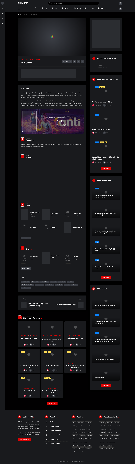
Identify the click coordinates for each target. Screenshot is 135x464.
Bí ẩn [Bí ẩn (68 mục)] (74, 422)
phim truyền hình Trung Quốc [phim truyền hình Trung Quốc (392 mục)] (106, 448)
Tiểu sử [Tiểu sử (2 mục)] (89, 445)
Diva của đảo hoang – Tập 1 (66, 305)
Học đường (70, 363)
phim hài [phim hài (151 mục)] (117, 438)
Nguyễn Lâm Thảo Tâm (27, 284)
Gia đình (32, 59)
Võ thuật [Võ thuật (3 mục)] (75, 451)
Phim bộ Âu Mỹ (54, 439)
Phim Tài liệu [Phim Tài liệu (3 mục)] (88, 438)
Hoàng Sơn (62, 281)
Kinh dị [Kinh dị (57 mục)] (89, 432)
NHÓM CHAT (24, 439)
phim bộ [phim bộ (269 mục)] (109, 445)
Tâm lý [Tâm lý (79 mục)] (74, 448)
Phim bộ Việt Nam (55, 443)
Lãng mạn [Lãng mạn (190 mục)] (89, 435)
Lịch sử (29, 335)
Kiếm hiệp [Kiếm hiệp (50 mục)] (82, 435)
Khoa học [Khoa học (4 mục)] (83, 432)
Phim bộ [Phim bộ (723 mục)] (80, 438)
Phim (27, 14)
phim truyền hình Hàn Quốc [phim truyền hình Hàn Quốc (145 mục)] (106, 438)
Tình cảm (36, 363)
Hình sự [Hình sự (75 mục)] (89, 429)
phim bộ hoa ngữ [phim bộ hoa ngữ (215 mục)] (111, 442)
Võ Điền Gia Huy (25, 288)
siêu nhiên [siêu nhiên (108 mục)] (102, 432)
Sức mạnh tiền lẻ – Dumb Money (105, 305)
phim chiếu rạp (39, 284)
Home (20, 14)
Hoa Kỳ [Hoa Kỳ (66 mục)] (109, 425)
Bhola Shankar (99, 377)
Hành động (26, 388)
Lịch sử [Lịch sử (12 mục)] (74, 438)
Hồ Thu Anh (27, 95)
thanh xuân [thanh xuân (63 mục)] (109, 422)
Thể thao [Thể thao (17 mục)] (83, 445)
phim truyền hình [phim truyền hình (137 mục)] (115, 435)
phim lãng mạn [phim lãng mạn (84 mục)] (103, 429)
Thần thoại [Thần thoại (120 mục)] (75, 445)
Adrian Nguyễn (25, 281)
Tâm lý (81, 363)
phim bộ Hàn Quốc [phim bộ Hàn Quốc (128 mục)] (104, 435)
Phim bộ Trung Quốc (55, 430)
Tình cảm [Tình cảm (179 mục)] (81, 448)
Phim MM (23, 3)
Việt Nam (75, 284)
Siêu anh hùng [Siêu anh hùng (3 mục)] (83, 442)
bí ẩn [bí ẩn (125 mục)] (116, 432)
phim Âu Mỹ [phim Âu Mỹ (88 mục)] (112, 429)
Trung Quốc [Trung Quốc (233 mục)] (102, 445)
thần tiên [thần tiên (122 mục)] (109, 432)
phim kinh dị (59, 284)
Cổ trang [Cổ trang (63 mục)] (117, 422)
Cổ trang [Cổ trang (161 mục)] (75, 425)
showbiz (67, 284)
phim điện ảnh (49, 284)
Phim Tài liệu (29, 363)
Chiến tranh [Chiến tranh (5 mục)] (80, 422)
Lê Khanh (41, 95)
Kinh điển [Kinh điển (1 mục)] (75, 435)
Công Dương (44, 281)
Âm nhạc (22, 363)
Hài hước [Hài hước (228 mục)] (75, 429)
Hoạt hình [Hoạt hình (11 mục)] (88, 425)
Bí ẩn (44, 335)
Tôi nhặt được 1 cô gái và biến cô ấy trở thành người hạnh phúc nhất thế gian (105, 233)
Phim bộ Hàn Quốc (55, 435)
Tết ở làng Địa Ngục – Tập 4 (75, 338)
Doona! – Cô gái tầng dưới (101, 129)
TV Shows (52, 422)
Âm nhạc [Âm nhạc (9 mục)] (82, 451)
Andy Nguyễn (35, 281)
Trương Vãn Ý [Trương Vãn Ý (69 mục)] (117, 425)
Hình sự (56, 335)
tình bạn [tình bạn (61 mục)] (102, 422)
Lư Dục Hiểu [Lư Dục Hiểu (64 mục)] (102, 425)
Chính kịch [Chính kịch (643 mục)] (88, 422)
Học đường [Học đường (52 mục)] (75, 432)
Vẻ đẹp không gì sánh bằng (102, 102)
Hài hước (49, 363)
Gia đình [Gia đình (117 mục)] (81, 425)
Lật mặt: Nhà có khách (52, 365)
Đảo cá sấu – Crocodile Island (104, 359)
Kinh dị (38, 59)
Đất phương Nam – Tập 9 (29, 338)
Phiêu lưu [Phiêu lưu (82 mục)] (75, 442)
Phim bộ (35, 335)
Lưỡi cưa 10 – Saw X (29, 391)
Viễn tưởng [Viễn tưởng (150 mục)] (88, 448)
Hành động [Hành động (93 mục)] (82, 429)
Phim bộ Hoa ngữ (54, 426)
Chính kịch (25, 59)
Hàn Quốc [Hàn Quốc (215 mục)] (102, 442)
